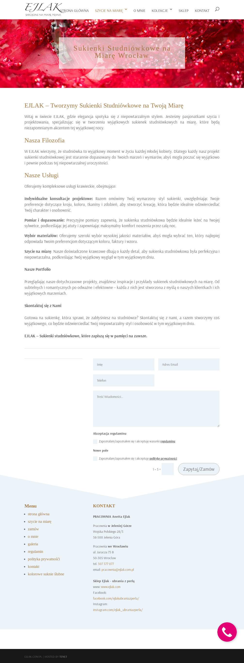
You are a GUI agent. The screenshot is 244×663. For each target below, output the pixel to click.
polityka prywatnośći (44, 559)
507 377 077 (106, 564)
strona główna (38, 514)
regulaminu (167, 441)
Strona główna (74, 10)
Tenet (63, 656)
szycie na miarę (109, 10)
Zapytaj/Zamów (198, 469)
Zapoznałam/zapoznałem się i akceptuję (135, 458)
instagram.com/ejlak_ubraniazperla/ (118, 610)
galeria (33, 544)
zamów (33, 529)
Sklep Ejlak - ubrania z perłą (113, 581)
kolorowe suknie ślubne (46, 574)
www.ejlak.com (110, 587)
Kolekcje (160, 10)
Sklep (184, 10)
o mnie (139, 10)
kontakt (202, 10)
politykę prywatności (163, 458)
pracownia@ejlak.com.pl (118, 569)
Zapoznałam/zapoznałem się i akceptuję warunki (134, 441)
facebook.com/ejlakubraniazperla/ (116, 598)
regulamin (35, 551)
